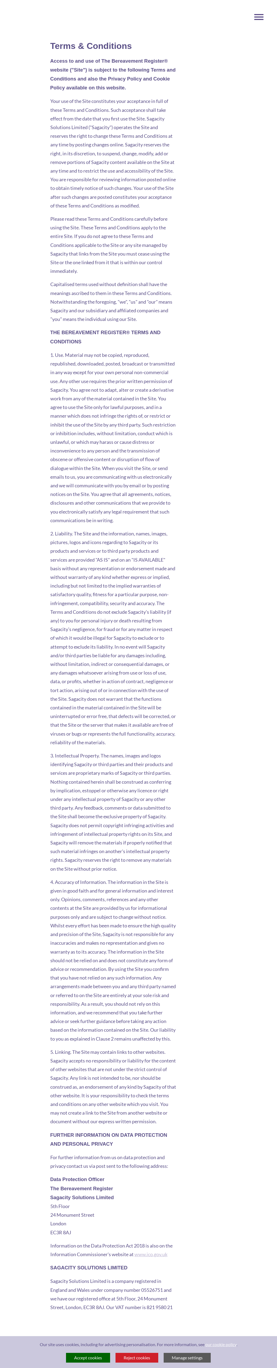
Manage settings (187, 1357)
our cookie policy (220, 1344)
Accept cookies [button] (88, 1357)
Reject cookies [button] (137, 1357)
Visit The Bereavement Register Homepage (28, 93)
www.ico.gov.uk (150, 1254)
